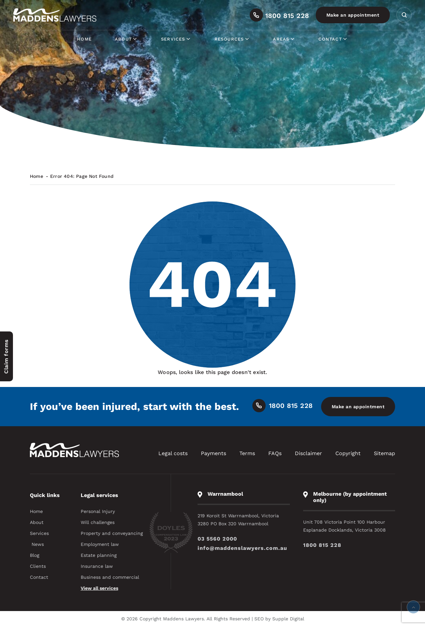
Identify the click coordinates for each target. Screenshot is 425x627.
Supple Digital (288, 618)
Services (176, 39)
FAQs (275, 453)
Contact (333, 39)
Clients (38, 566)
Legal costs (173, 453)
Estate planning (99, 555)
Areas (284, 39)
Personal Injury (98, 511)
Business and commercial (110, 577)
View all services (99, 588)
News (37, 544)
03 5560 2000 (217, 539)
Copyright (348, 453)
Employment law (100, 544)
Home (84, 39)
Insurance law (97, 566)
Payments (213, 453)
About (126, 39)
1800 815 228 (322, 545)
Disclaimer (308, 453)
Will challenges (98, 522)
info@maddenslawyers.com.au (242, 548)
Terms (247, 453)
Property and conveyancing (112, 533)
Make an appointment (353, 15)
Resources (232, 39)
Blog (34, 555)
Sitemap (384, 453)
